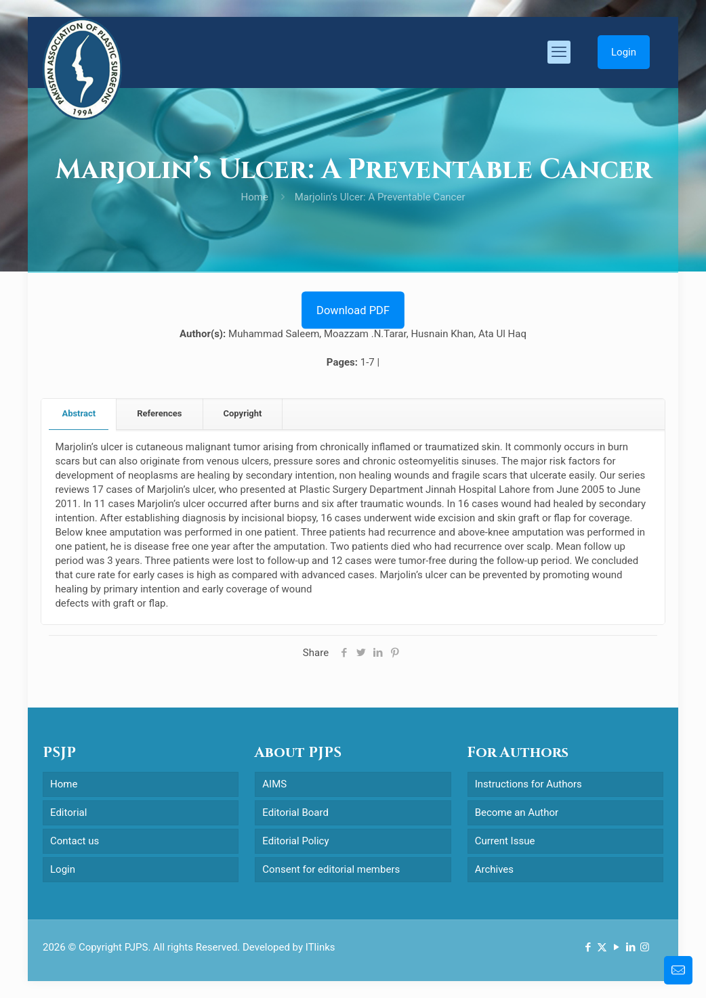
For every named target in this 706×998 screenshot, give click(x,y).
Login (623, 52)
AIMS (274, 784)
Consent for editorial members (331, 869)
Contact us (74, 841)
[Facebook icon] (588, 947)
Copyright (243, 413)
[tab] (79, 414)
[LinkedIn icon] (630, 947)
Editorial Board (295, 812)
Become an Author (516, 812)
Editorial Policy (295, 841)
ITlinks (320, 947)
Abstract (79, 413)
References (159, 413)
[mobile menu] (558, 52)
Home (254, 197)
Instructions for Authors (528, 784)
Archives (494, 869)
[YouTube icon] (616, 947)
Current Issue (505, 841)
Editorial (68, 812)
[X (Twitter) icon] (602, 947)
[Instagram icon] (645, 947)
